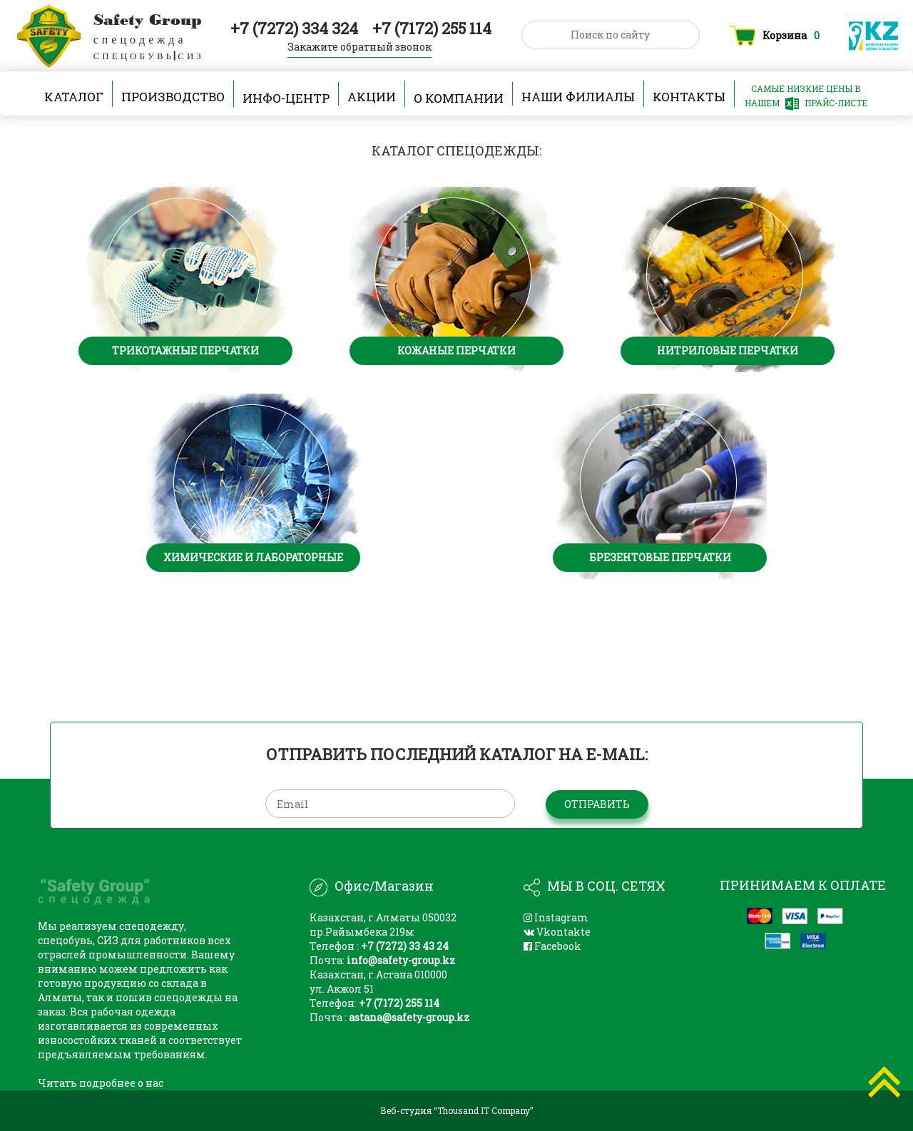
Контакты (689, 97)
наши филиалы (578, 97)
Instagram (556, 917)
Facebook (552, 946)
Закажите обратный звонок (359, 46)
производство (173, 97)
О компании (459, 98)
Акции (371, 97)
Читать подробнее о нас (100, 1083)
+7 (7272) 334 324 (296, 28)
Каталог (73, 97)
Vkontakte (557, 931)
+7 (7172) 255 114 (431, 28)
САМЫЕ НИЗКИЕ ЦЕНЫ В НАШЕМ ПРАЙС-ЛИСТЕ (806, 97)
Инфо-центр (286, 98)
